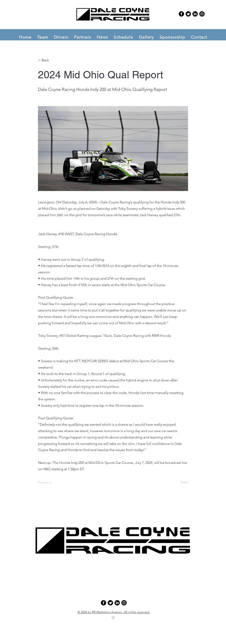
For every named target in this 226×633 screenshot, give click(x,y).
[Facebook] (181, 14)
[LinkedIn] (195, 14)
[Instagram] (202, 14)
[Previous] (52, 482)
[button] (42, 37)
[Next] (177, 482)
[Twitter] (188, 14)
